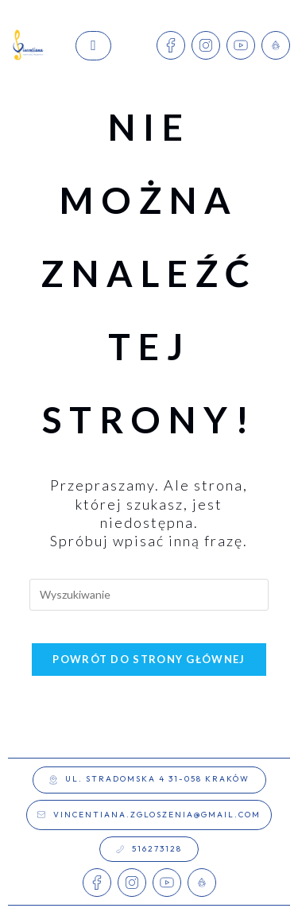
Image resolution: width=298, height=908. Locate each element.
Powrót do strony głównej (148, 659)
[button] (149, 780)
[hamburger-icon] (93, 45)
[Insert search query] (149, 595)
